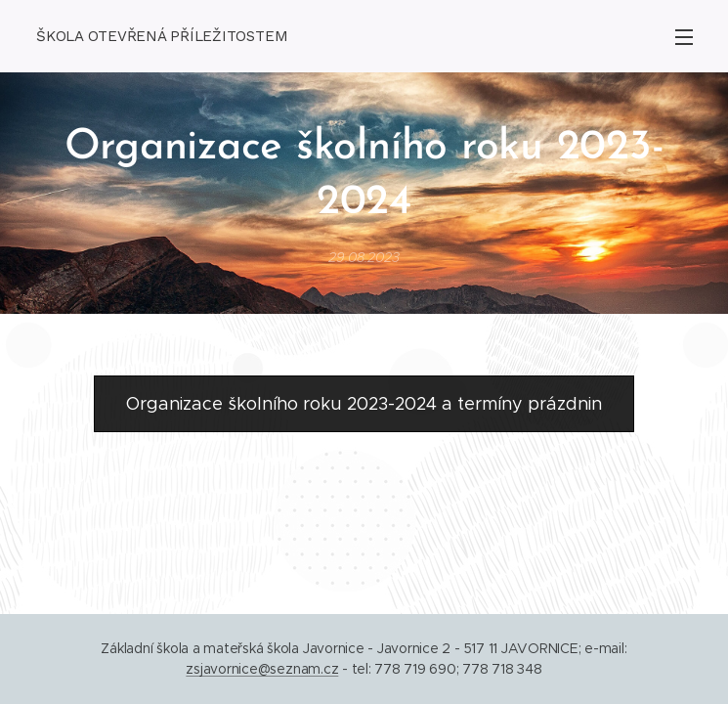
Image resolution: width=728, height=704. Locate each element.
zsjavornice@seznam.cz (262, 669)
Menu (684, 37)
